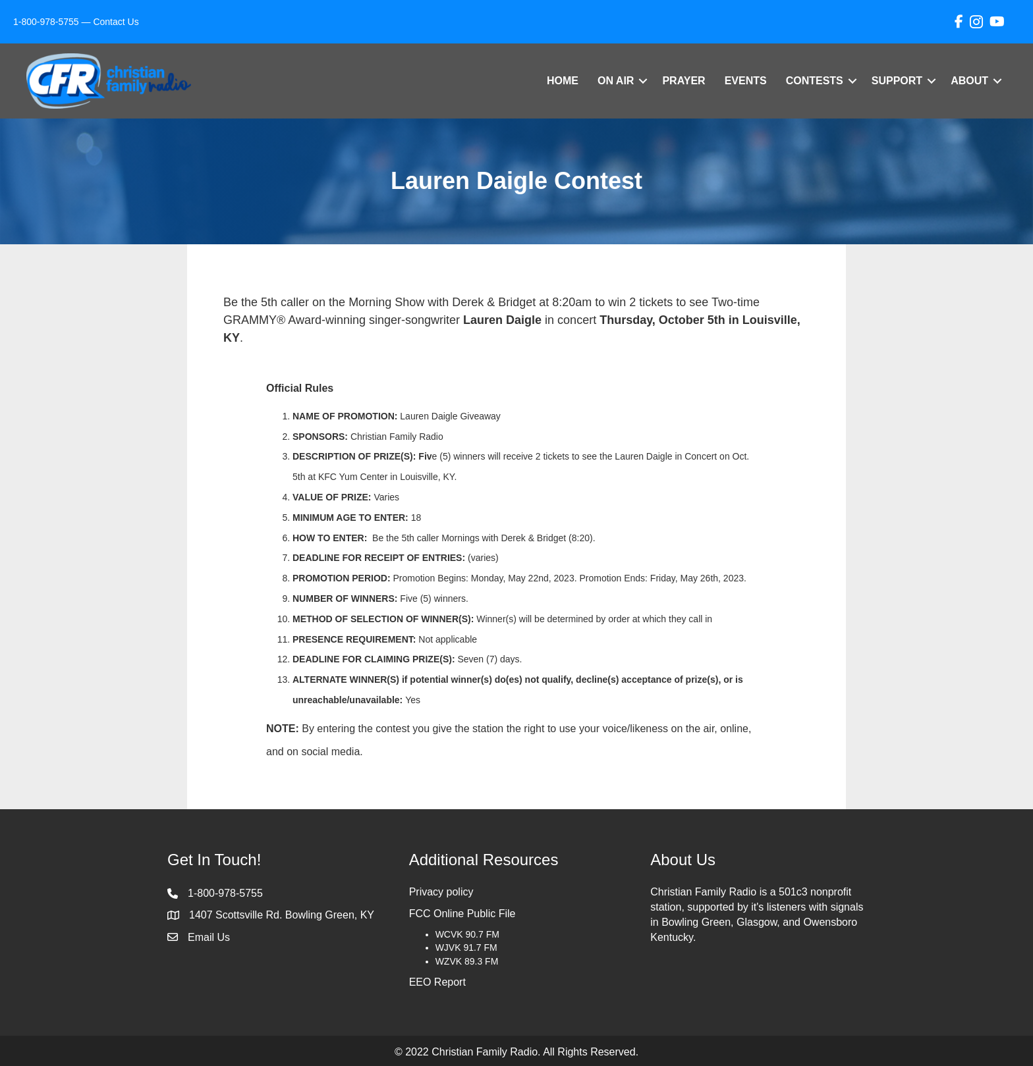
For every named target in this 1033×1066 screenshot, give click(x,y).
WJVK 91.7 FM (466, 947)
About (969, 80)
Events (746, 80)
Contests (814, 80)
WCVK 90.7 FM (467, 934)
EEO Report (437, 982)
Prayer (683, 80)
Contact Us (115, 21)
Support (897, 80)
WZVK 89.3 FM (467, 961)
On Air (616, 80)
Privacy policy (441, 891)
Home (562, 80)
